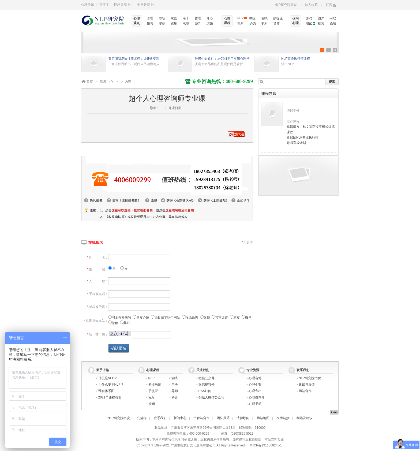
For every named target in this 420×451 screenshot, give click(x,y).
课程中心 (106, 82)
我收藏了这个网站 (165, 317)
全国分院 (146, 4)
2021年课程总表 (110, 397)
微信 (113, 323)
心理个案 (255, 384)
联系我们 (160, 418)
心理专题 (87, 4)
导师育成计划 (296, 143)
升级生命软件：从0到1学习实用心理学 (222, 59)
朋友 (235, 317)
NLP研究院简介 (286, 5)
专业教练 (154, 384)
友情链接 (282, 418)
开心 (210, 18)
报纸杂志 (190, 317)
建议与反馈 (307, 384)
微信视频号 (206, 384)
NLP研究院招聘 (310, 378)
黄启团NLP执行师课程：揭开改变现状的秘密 (136, 59)
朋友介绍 (141, 317)
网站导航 (123, 4)
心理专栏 (255, 391)
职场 (162, 18)
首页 (90, 82)
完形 (240, 23)
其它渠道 (220, 317)
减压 (174, 23)
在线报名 (95, 242)
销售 (150, 23)
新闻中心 (180, 418)
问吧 (332, 18)
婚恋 (252, 23)
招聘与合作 (201, 418)
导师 (276, 23)
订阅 (329, 5)
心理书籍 (255, 404)
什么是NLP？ (107, 378)
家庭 (174, 18)
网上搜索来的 (119, 317)
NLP (240, 18)
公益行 (142, 418)
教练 (252, 18)
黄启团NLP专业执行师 (302, 137)
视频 (321, 23)
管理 (150, 18)
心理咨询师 (257, 397)
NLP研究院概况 (118, 418)
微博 (205, 317)
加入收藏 (311, 5)
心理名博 (255, 378)
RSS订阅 (205, 391)
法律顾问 (243, 418)
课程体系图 (106, 391)
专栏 (264, 23)
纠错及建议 (305, 418)
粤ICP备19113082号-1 (266, 445)
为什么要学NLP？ (111, 384)
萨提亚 (278, 18)
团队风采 (223, 418)
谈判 (198, 23)
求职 (186, 23)
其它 (125, 323)
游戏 (309, 18)
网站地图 (263, 418)
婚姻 (151, 404)
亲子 (186, 18)
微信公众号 (206, 378)
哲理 (198, 18)
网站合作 (305, 391)
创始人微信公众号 (211, 397)
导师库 (104, 4)
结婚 (210, 23)
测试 (309, 23)
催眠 (264, 18)
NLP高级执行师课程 (295, 59)
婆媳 (162, 23)
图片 (321, 18)
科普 (174, 397)
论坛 (333, 23)
